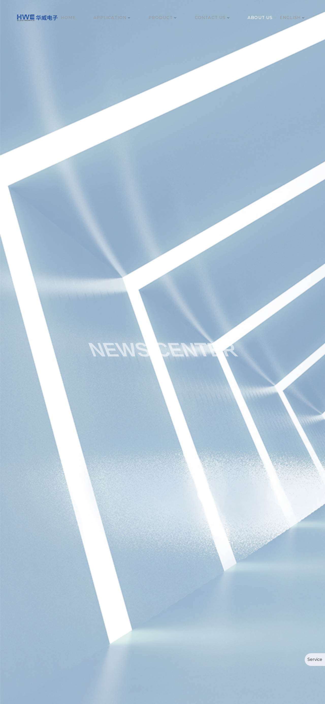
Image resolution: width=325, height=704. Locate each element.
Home (68, 17)
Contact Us (210, 17)
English (290, 17)
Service (314, 659)
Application (109, 17)
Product (161, 17)
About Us (260, 17)
